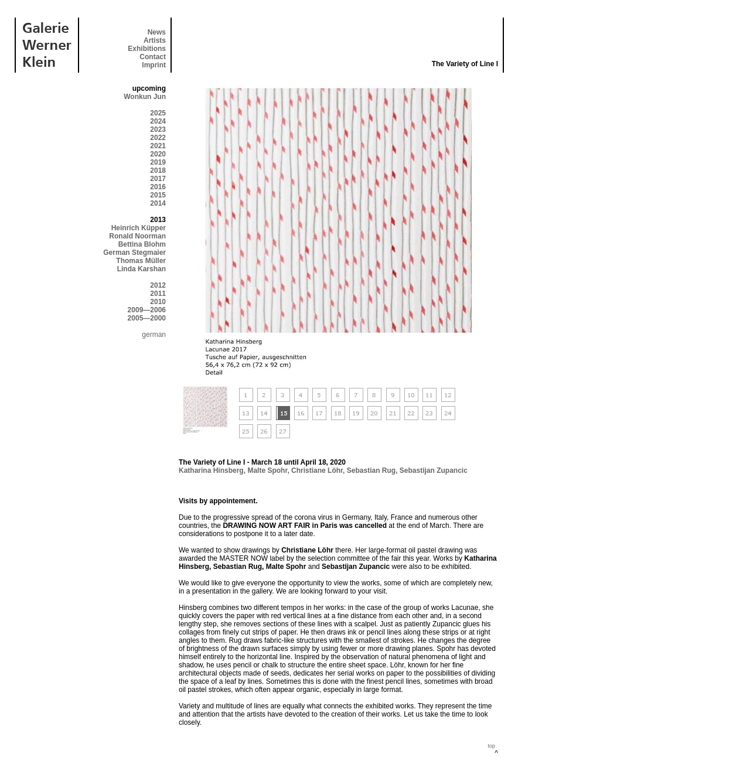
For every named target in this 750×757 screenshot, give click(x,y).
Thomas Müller (141, 261)
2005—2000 (147, 318)
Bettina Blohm (142, 244)
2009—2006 (147, 310)
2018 (158, 170)
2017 (158, 179)
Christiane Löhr (317, 470)
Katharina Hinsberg (211, 470)
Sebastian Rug (371, 470)
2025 (158, 113)
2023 (158, 129)
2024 (158, 121)
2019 (158, 162)
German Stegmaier (134, 252)
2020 (158, 154)
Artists (155, 40)
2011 (158, 293)
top (491, 746)
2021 (158, 146)
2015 (158, 195)
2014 (158, 203)
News (157, 32)
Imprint (154, 65)
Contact (152, 57)
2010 (158, 302)
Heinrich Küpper (138, 228)
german (154, 334)
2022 (158, 138)
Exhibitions (147, 49)
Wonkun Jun (145, 97)
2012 (158, 285)
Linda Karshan (141, 269)
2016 (158, 187)
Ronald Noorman (137, 236)
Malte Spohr (267, 470)
